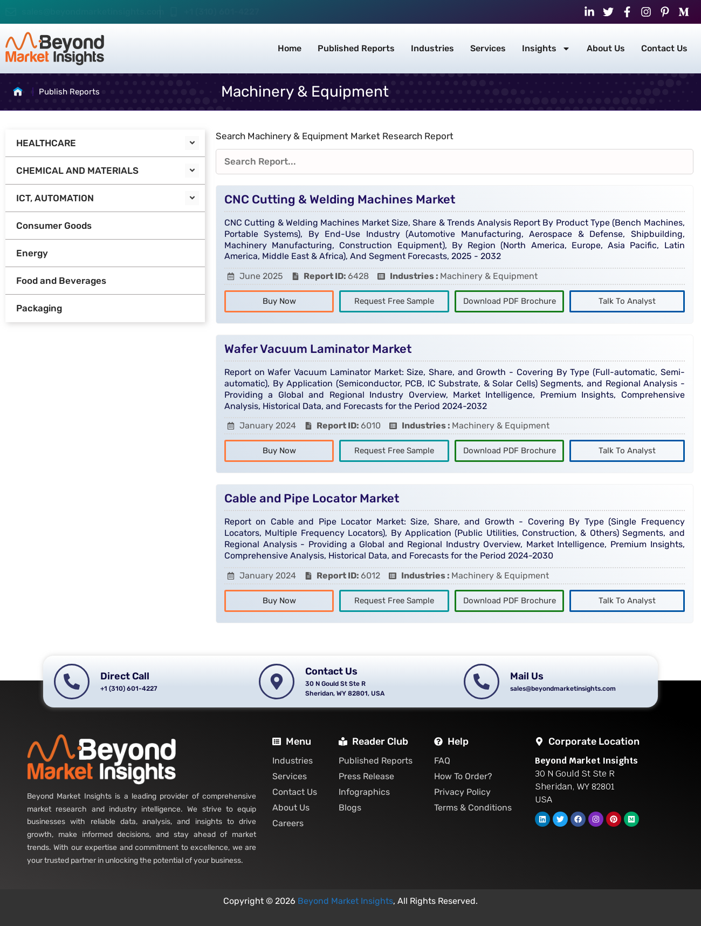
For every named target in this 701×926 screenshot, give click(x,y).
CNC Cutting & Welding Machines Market (339, 199)
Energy (32, 253)
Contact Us (664, 48)
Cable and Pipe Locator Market (311, 498)
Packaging (39, 308)
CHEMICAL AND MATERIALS (77, 170)
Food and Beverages (61, 280)
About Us (606, 48)
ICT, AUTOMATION (55, 198)
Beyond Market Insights (345, 901)
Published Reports (356, 48)
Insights (546, 48)
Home (289, 48)
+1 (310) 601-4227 (221, 11)
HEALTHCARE (46, 143)
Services (488, 48)
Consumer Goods (54, 225)
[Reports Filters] (454, 162)
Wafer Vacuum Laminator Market (317, 349)
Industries (432, 48)
